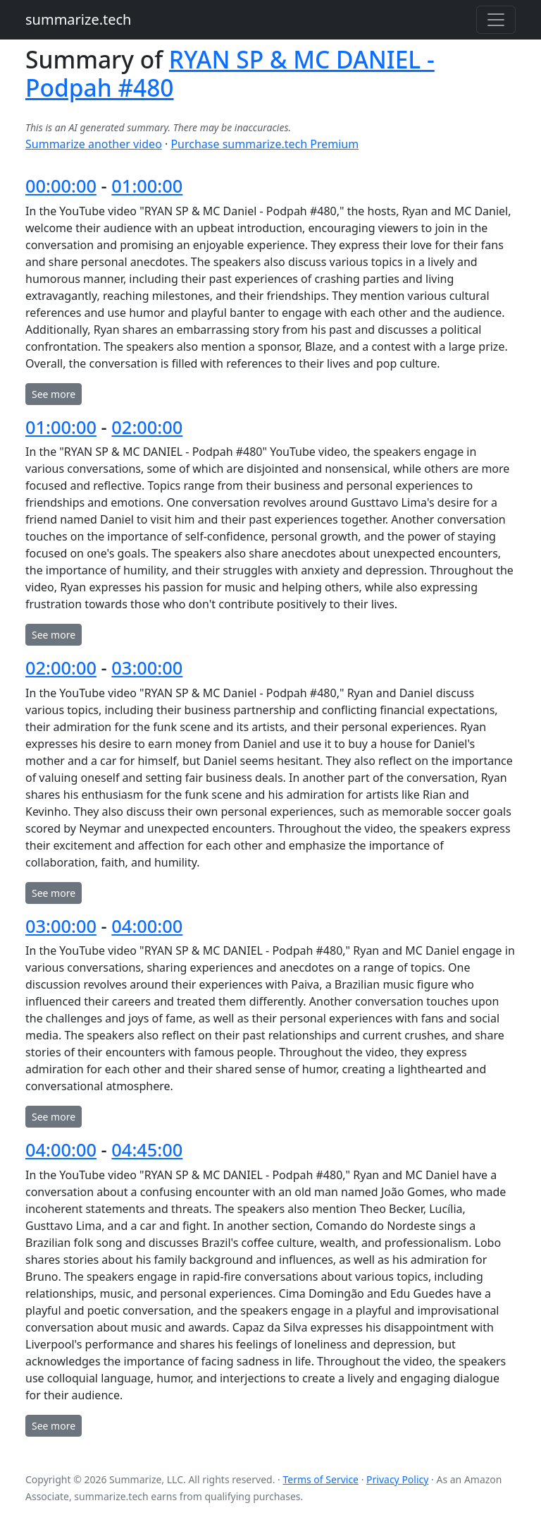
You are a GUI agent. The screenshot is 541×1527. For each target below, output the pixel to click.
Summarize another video (93, 144)
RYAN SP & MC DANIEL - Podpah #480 (230, 73)
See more (53, 394)
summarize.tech (78, 19)
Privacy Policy (397, 1479)
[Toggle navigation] (496, 20)
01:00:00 (146, 186)
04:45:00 (146, 1149)
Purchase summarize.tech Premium (264, 144)
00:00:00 (61, 186)
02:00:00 (146, 427)
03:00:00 (146, 668)
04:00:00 (146, 926)
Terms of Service (320, 1479)
